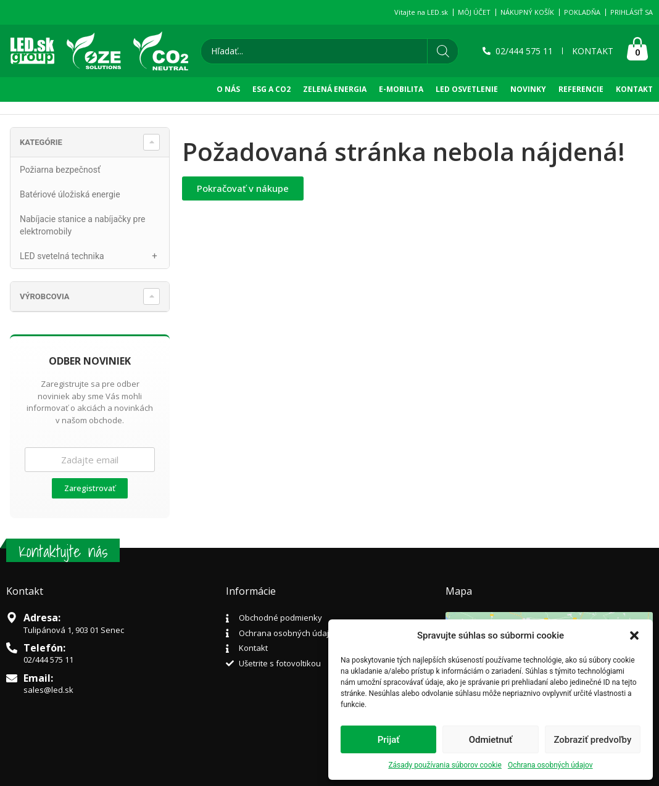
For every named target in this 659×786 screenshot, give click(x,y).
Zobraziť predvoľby (592, 739)
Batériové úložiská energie (70, 194)
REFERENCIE (580, 89)
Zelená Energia (335, 89)
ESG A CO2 (271, 89)
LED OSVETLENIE (467, 89)
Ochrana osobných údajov (550, 765)
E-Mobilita (401, 89)
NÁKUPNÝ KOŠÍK (527, 12)
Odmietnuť (491, 739)
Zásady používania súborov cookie (445, 765)
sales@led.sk (48, 689)
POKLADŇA (582, 12)
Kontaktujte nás (63, 551)
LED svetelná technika (94, 256)
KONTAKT (634, 89)
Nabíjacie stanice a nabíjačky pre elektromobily (82, 225)
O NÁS (228, 89)
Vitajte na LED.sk (421, 12)
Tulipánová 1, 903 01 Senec (73, 629)
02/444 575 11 (48, 659)
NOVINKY (528, 89)
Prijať (389, 739)
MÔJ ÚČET (474, 12)
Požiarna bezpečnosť (60, 170)
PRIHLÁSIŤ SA (631, 12)
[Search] (442, 51)
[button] (634, 635)
